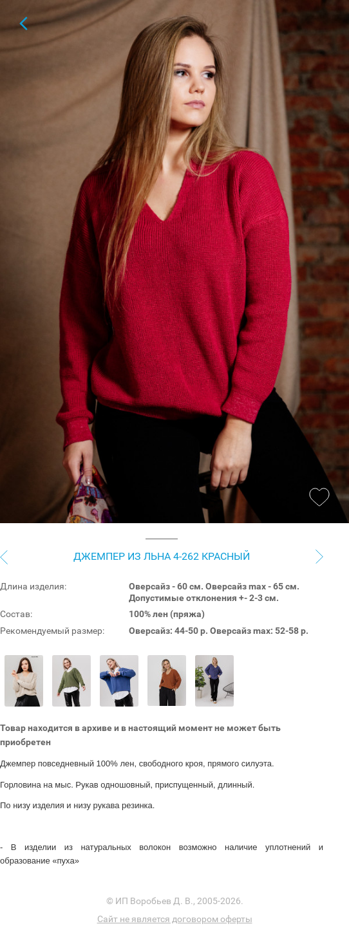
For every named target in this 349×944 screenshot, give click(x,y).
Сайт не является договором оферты (174, 919)
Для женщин (23, 23)
